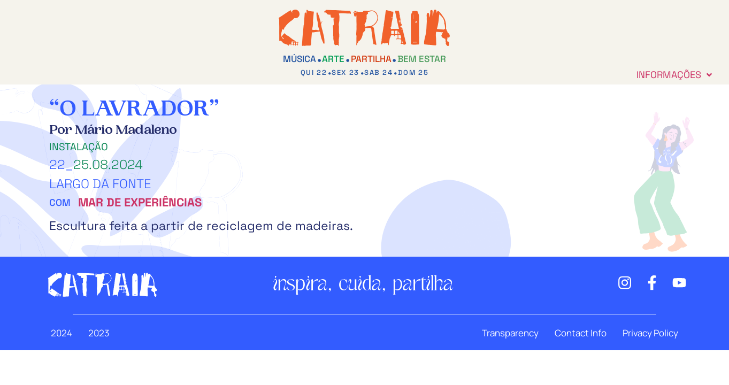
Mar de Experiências (140, 202)
